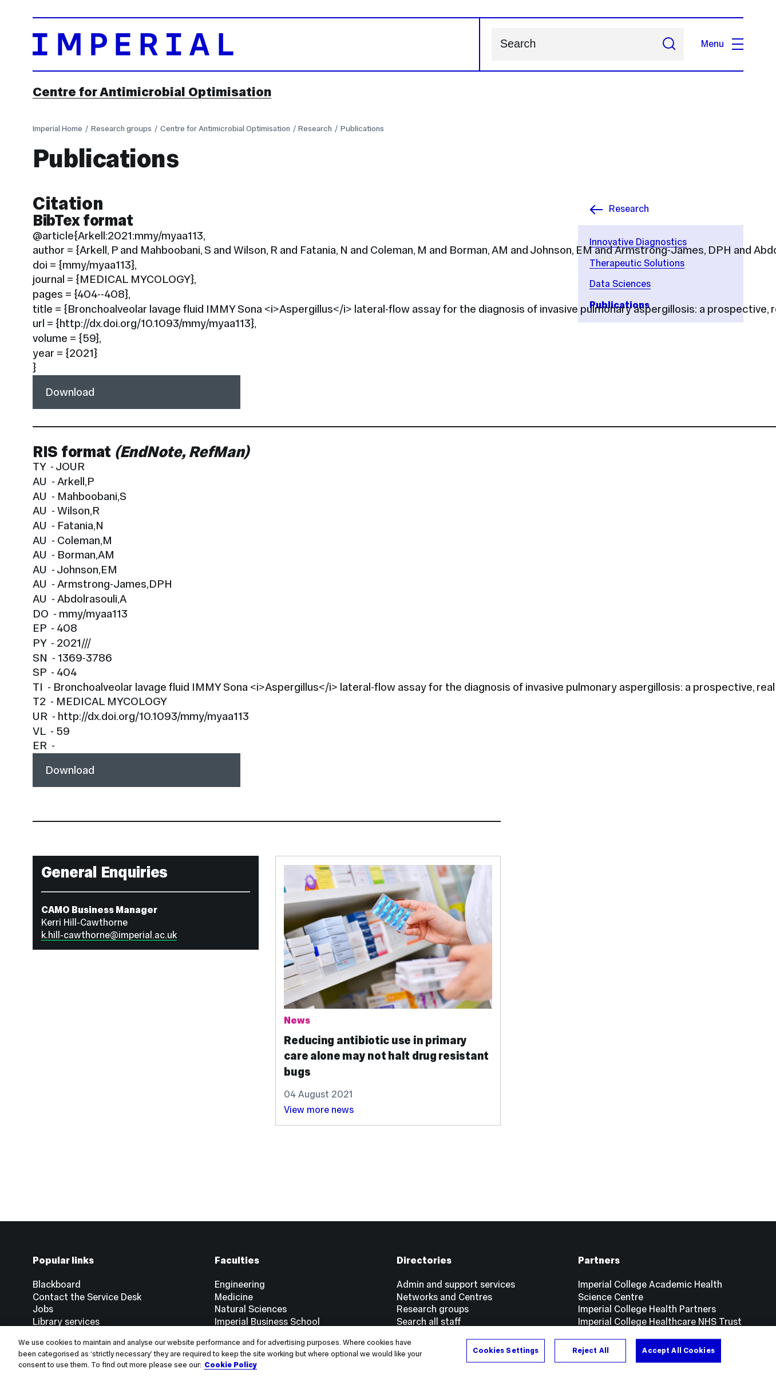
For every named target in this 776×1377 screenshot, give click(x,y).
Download (69, 392)
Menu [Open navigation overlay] (722, 44)
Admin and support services (456, 1284)
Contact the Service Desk (87, 1297)
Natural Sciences (251, 1309)
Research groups (121, 128)
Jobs (43, 1309)
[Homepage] (257, 44)
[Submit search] (669, 44)
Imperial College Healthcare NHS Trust (660, 1322)
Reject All (590, 1350)
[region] (388, 1351)
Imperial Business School (267, 1322)
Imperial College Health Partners (647, 1309)
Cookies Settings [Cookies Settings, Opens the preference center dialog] (506, 1350)
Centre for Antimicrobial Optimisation (152, 92)
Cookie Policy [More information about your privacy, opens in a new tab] (230, 1365)
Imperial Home (57, 128)
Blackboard (57, 1284)
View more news (319, 1110)
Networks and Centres (444, 1297)
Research (315, 128)
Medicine (234, 1297)
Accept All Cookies (678, 1350)
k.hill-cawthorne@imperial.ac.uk (109, 935)
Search (491, 44)
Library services (66, 1322)
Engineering (240, 1284)
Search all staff (429, 1322)
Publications (362, 128)
